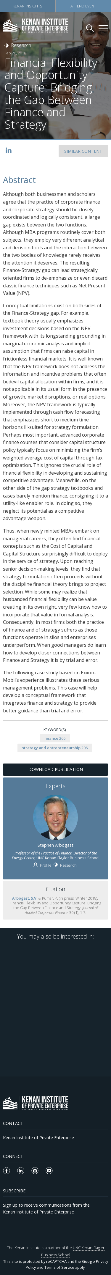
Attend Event (83, 6)
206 (55, 747)
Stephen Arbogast (55, 845)
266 (54, 738)
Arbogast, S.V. (24, 898)
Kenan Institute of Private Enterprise (38, 1137)
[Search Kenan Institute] (90, 28)
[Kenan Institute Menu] (103, 28)
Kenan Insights (27, 6)
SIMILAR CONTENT (83, 151)
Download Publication (55, 769)
